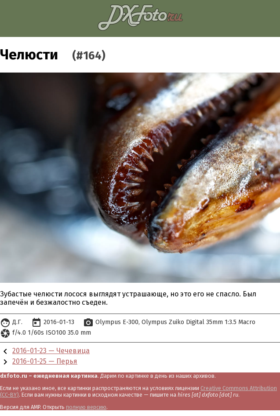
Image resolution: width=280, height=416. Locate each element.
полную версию (86, 407)
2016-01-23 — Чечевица (51, 351)
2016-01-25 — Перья (44, 361)
